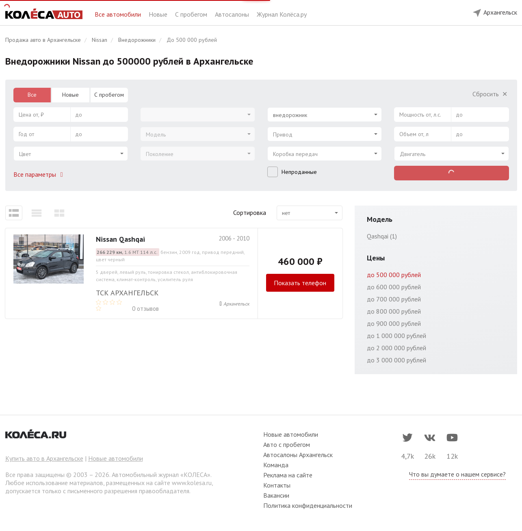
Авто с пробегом (286, 444)
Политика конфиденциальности (307, 505)
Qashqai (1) (382, 236)
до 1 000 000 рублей (396, 336)
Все (32, 94)
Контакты (276, 485)
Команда (275, 465)
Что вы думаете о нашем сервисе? (457, 474)
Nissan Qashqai (120, 239)
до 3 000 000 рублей (396, 360)
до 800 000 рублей (394, 311)
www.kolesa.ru (192, 483)
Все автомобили (119, 14)
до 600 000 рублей (394, 287)
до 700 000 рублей (394, 299)
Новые (159, 14)
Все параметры (39, 174)
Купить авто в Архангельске (44, 458)
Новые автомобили (115, 458)
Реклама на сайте (287, 475)
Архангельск (236, 304)
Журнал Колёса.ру (282, 14)
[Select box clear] (371, 112)
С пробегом (192, 14)
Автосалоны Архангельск (298, 455)
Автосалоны (233, 14)
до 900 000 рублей (394, 323)
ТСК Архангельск (127, 292)
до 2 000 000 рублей (396, 348)
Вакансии (276, 495)
